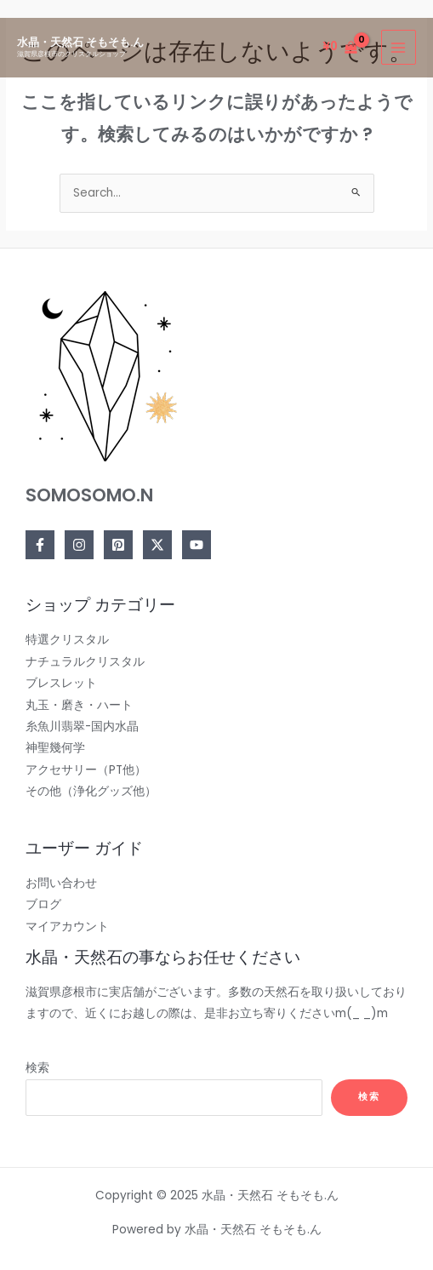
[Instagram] (79, 544)
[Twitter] (157, 544)
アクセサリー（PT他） (86, 770)
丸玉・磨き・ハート (79, 705)
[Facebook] (40, 544)
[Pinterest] (118, 544)
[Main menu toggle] (398, 47)
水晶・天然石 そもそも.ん (80, 42)
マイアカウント (67, 926)
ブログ (43, 904)
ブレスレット (61, 683)
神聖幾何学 (55, 748)
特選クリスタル (67, 640)
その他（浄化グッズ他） (91, 791)
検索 (37, 1068)
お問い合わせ (61, 883)
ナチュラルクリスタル (85, 662)
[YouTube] (196, 544)
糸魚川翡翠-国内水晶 (82, 726)
